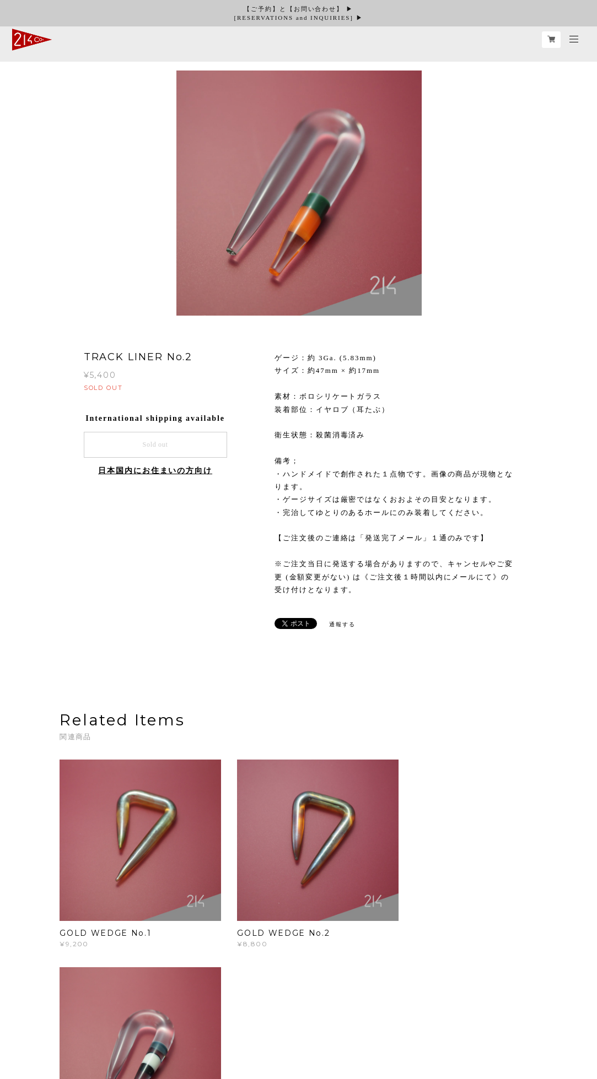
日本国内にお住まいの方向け (155, 471)
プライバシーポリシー (125, 1023)
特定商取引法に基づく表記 (208, 1023)
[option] (299, 194)
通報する (342, 624)
